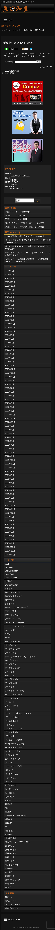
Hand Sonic (10, 574)
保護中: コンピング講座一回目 (18, 212)
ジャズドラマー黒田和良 (27, 8)
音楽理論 (9, 869)
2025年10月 (10, 286)
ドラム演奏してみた (13, 729)
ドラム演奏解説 (11, 732)
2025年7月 (9, 297)
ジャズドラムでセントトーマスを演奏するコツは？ (27, 253)
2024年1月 (9, 365)
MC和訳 (8, 581)
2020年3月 (9, 540)
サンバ (8, 638)
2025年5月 (9, 305)
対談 (7, 808)
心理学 (8, 812)
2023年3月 (9, 403)
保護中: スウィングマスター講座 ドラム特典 (24, 223)
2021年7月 (9, 479)
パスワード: (20, 62)
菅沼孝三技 (9, 846)
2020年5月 (9, 532)
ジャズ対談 (9, 676)
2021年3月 (9, 494)
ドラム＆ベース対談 (13, 740)
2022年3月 (9, 449)
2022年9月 (9, 426)
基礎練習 (9, 804)
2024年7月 (9, 343)
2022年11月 (10, 418)
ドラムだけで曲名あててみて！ (18, 713)
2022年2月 (9, 452)
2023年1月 (9, 411)
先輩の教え (9, 797)
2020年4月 (9, 536)
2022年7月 (9, 434)
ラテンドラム (10, 781)
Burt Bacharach (11, 571)
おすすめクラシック (13, 596)
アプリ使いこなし (12, 615)
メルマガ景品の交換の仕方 (16, 236)
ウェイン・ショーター (14, 623)
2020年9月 (9, 517)
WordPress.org (11, 908)
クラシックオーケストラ (15, 626)
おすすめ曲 (9, 600)
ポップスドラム (11, 774)
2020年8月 (9, 521)
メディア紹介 (10, 778)
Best (7, 564)
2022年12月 (10, 415)
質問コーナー (10, 857)
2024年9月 (9, 335)
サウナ (8, 634)
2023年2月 (9, 407)
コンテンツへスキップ (10, 26)
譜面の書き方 (10, 850)
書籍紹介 (9, 823)
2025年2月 (9, 316)
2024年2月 (9, 362)
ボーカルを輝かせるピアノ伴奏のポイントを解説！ (27, 240)
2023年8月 (9, 384)
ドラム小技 (9, 725)
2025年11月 (10, 282)
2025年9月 (9, 290)
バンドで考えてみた (13, 747)
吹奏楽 (8, 800)
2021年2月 (9, 498)
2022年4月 (9, 445)
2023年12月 (10, 369)
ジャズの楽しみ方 (12, 649)
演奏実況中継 (10, 838)
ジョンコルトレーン (13, 694)
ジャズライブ (10, 672)
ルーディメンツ (11, 789)
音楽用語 (9, 872)
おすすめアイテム (12, 592)
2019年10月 (10, 555)
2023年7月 (9, 388)
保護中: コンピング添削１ (16, 215)
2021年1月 (9, 502)
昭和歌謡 (9, 819)
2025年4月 (9, 309)
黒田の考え (9, 884)
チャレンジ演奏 (11, 706)
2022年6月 (9, 437)
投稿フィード (10, 901)
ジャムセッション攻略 (14, 691)
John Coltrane (11, 578)
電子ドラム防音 (11, 865)
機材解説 (9, 831)
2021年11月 (10, 464)
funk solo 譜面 (9, 73)
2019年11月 (10, 551)
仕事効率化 (9, 793)
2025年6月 (9, 301)
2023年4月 (9, 399)
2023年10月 (10, 377)
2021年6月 (9, 483)
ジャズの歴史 (10, 653)
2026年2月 (9, 275)
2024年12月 (10, 324)
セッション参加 (11, 698)
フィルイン (9, 763)
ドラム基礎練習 (11, 721)
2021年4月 (9, 490)
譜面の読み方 (10, 853)
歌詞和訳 (9, 834)
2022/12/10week (10, 71)
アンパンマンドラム (13, 619)
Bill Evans (9, 567)
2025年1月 (9, 320)
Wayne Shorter (11, 585)
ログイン (9, 897)
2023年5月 (9, 396)
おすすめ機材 (10, 604)
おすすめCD (10, 588)
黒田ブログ (9, 887)
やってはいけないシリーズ (16, 607)
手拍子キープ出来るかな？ (16, 816)
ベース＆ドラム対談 (13, 766)
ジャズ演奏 (9, 687)
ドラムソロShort (12, 717)
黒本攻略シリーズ (12, 880)
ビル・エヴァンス (12, 759)
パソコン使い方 (11, 755)
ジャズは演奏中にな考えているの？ (20, 657)
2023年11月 (10, 373)
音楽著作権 (9, 876)
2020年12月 (10, 505)
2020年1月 (9, 543)
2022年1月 (9, 456)
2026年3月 (9, 271)
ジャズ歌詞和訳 (11, 683)
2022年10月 (10, 422)
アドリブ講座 (10, 611)
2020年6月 (9, 528)
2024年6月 (9, 346)
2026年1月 (9, 278)
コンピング (9, 630)
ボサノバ (9, 770)
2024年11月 (10, 328)
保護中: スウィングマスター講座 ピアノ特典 (24, 227)
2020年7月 (9, 524)
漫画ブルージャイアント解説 (17, 842)
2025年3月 (9, 312)
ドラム (8, 710)
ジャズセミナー (11, 660)
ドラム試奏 (9, 736)
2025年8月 (9, 293)
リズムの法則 (10, 785)
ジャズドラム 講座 (13, 668)
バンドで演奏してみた (14, 744)
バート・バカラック (13, 751)
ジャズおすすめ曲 (12, 641)
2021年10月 (10, 468)
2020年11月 (10, 509)
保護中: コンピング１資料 (16, 219)
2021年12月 (10, 460)
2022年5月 (9, 441)
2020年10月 (10, 513)
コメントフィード (12, 905)
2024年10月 (10, 331)
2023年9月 (9, 381)
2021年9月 (9, 471)
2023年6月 (9, 392)
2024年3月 (9, 358)
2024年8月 (9, 339)
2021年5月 (9, 487)
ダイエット (9, 702)
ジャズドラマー (11, 664)
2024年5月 (9, 350)
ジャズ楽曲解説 (11, 679)
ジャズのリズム (11, 645)
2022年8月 (9, 430)
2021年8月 (9, 475)
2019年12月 (10, 547)
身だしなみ (9, 861)
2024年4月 (9, 354)
